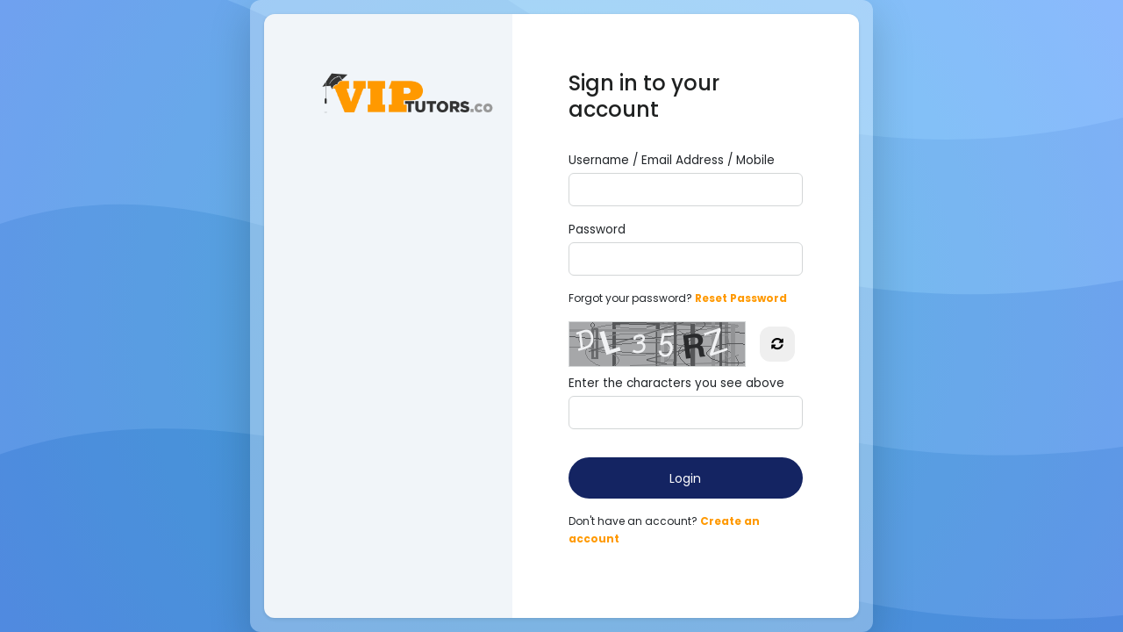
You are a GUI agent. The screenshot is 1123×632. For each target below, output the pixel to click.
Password (597, 229)
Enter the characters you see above (676, 383)
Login (685, 478)
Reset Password (741, 298)
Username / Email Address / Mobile (672, 160)
